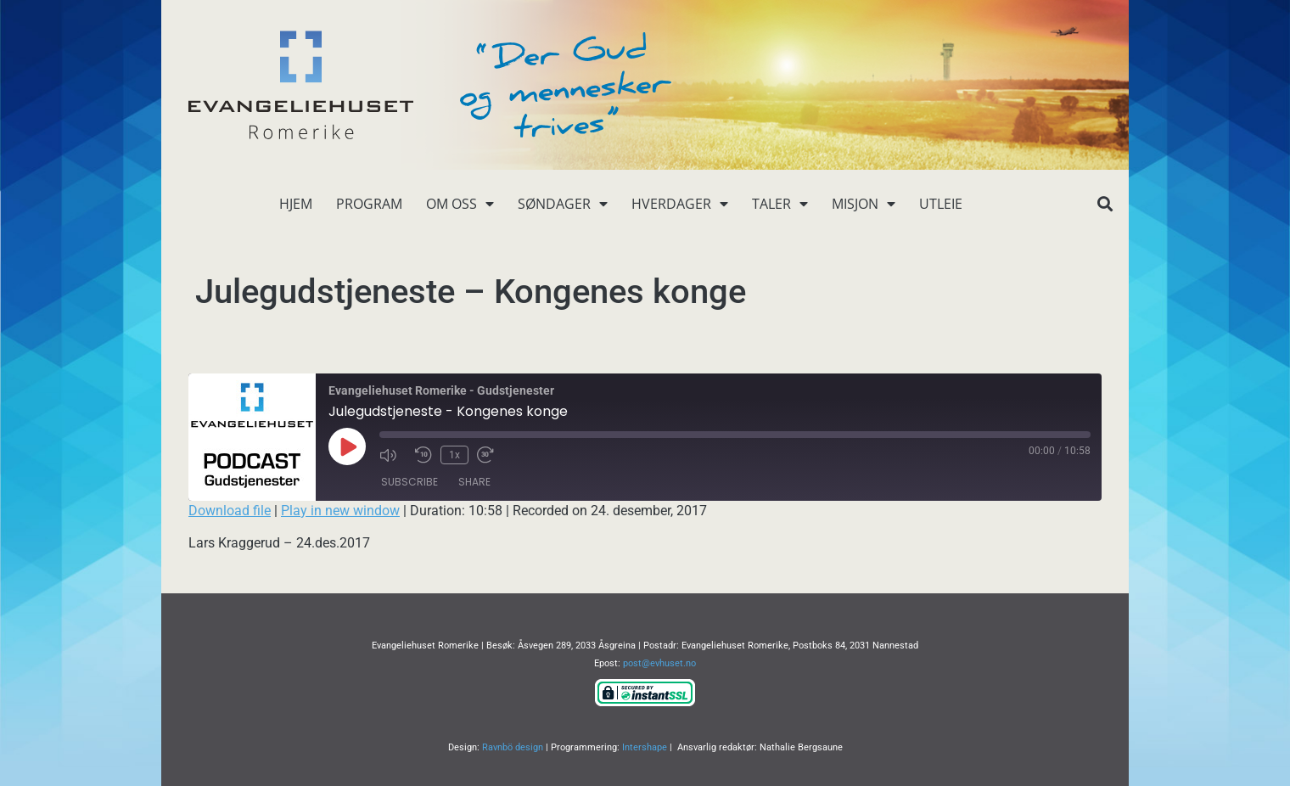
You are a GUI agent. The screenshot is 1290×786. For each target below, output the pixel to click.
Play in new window (340, 510)
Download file (229, 510)
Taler (780, 203)
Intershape (644, 747)
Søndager (563, 203)
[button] (1105, 204)
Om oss (460, 203)
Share (474, 481)
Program (369, 203)
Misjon (863, 203)
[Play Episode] (347, 446)
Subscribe (409, 481)
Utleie (940, 203)
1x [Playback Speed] (454, 455)
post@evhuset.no (659, 663)
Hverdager (679, 203)
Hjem (295, 203)
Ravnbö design (512, 747)
